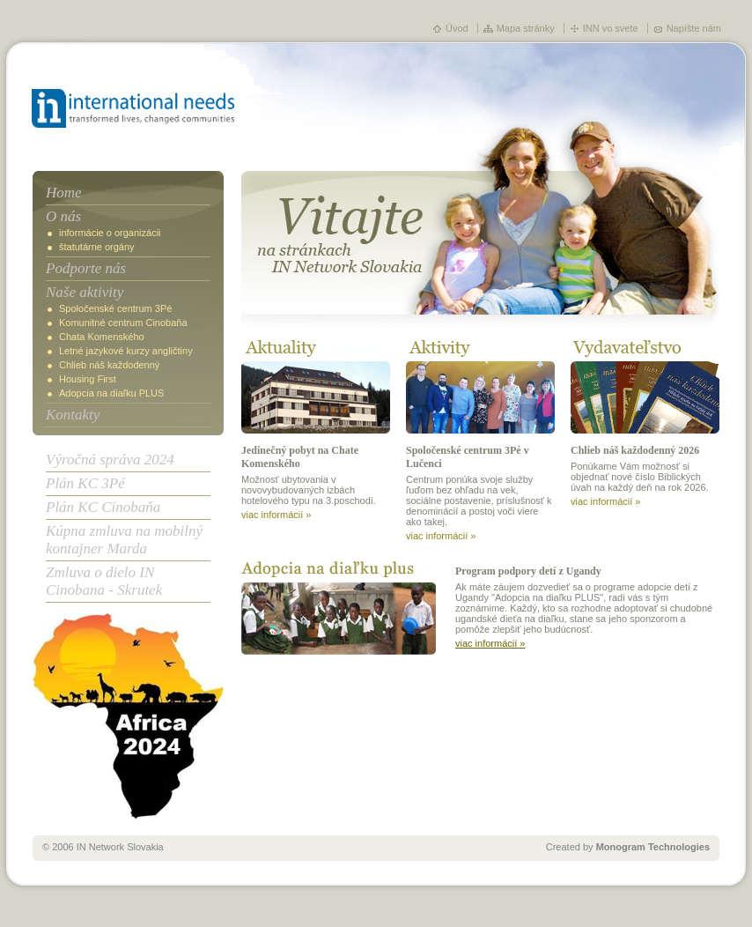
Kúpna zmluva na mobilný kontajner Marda (124, 540)
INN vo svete (610, 28)
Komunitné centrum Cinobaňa (123, 322)
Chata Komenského (101, 336)
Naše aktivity (84, 292)
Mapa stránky (526, 28)
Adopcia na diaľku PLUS (111, 393)
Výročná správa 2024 (110, 459)
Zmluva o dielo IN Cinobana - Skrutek (104, 581)
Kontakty (73, 414)
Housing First (87, 379)
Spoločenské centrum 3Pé (115, 308)
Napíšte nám (694, 28)
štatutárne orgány (97, 246)
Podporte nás (86, 268)
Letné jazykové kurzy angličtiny (126, 350)
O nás (63, 216)
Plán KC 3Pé (85, 483)
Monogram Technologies (653, 847)
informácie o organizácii (110, 232)
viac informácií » (276, 514)
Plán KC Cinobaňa (103, 507)
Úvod (457, 28)
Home (64, 192)
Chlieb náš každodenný (109, 365)
